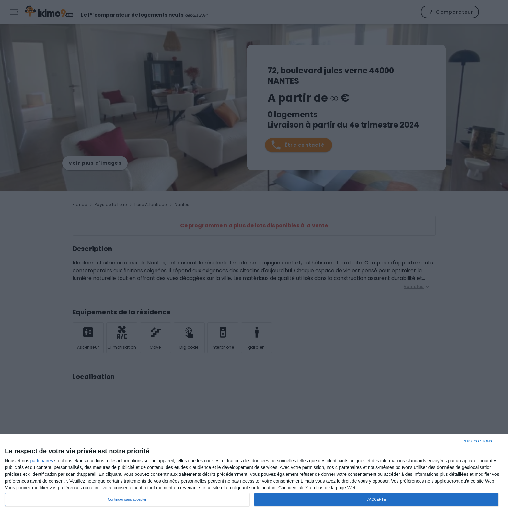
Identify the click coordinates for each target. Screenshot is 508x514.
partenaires (41, 460)
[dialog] (254, 474)
